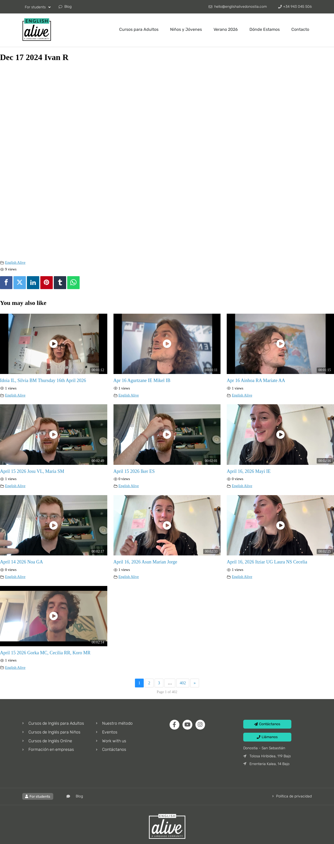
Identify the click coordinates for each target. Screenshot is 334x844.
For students (38, 7)
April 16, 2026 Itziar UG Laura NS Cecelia (267, 561)
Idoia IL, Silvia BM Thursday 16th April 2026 (43, 380)
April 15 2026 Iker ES (134, 471)
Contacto (300, 29)
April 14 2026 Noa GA (21, 561)
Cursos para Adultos (138, 29)
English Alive (15, 262)
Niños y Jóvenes (186, 29)
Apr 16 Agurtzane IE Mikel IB (141, 380)
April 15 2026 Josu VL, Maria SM (32, 471)
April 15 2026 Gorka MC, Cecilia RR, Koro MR (45, 652)
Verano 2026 (226, 29)
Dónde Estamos (264, 29)
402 (183, 683)
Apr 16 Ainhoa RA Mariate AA (256, 380)
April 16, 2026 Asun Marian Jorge (145, 561)
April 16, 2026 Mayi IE (248, 471)
